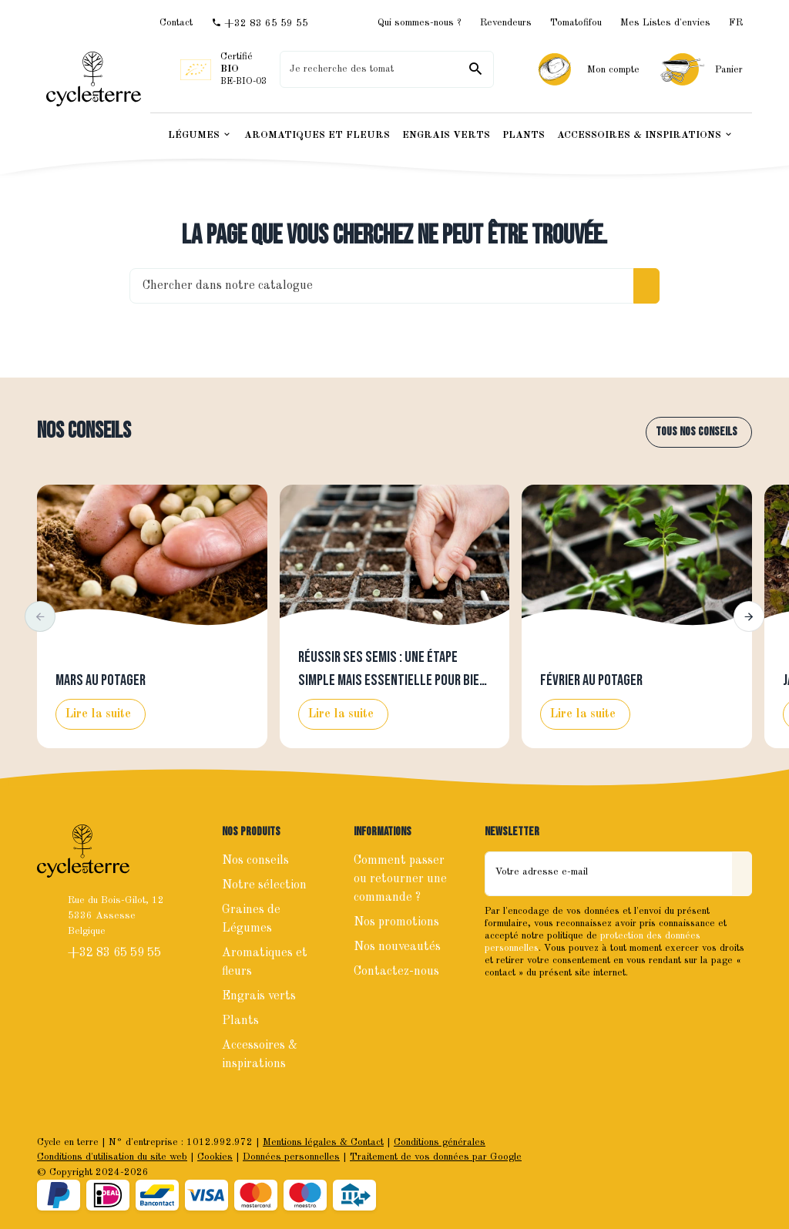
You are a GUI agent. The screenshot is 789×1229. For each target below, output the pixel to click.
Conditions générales (439, 1142)
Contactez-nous (396, 971)
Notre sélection (264, 885)
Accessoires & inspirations (259, 1054)
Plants (240, 1021)
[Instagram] (532, 1005)
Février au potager (591, 680)
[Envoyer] (742, 873)
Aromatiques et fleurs (264, 962)
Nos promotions (396, 922)
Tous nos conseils (696, 432)
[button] (40, 616)
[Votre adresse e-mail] (609, 873)
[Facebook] (498, 1005)
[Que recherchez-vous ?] (386, 69)
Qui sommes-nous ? (420, 23)
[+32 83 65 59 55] (259, 23)
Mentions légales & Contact (323, 1142)
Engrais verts (259, 996)
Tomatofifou (576, 23)
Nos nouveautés (397, 947)
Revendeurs (506, 23)
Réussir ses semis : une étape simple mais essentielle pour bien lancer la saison (392, 681)
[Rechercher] (475, 69)
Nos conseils (84, 431)
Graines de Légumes (251, 919)
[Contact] (176, 22)
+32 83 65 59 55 (116, 953)
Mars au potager (100, 680)
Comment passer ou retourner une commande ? (400, 879)
